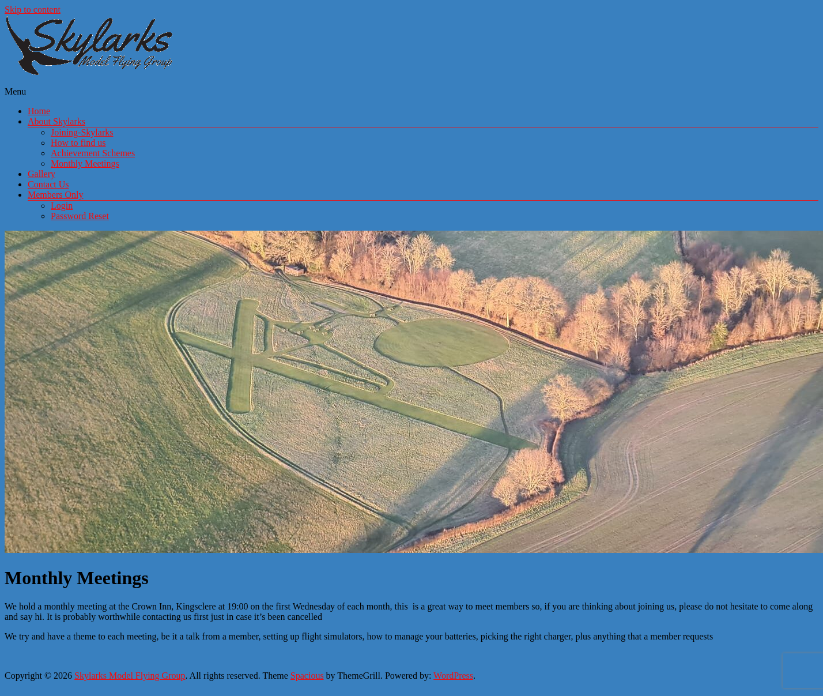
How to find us (78, 143)
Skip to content (33, 9)
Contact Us (48, 184)
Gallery (41, 174)
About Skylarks (56, 121)
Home (39, 111)
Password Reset (80, 216)
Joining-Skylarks (82, 132)
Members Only (55, 195)
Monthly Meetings (85, 163)
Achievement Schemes (93, 153)
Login (62, 205)
